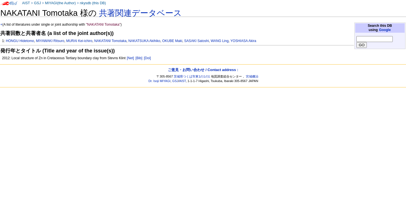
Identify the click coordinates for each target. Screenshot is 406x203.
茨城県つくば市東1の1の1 (192, 76)
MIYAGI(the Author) (60, 3)
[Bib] (139, 58)
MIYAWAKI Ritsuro (50, 41)
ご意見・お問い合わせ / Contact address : (203, 70)
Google (385, 30)
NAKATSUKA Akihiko (144, 41)
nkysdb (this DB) (93, 3)
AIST (26, 3)
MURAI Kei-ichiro (79, 41)
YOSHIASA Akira (243, 41)
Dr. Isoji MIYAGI (160, 81)
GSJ (37, 3)
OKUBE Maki (172, 41)
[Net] (130, 58)
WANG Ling (219, 41)
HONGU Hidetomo (20, 41)
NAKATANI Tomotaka (110, 41)
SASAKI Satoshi (196, 41)
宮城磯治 (252, 76)
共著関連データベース (140, 12)
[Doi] (147, 58)
